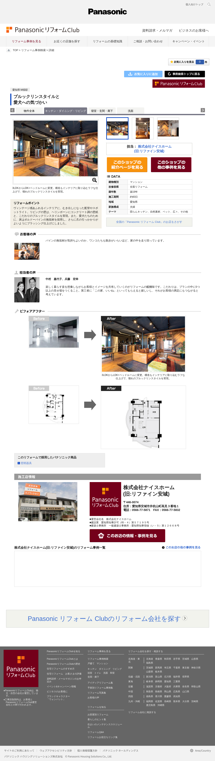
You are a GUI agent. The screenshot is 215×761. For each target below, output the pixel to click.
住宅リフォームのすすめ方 (61, 668)
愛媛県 (167, 696)
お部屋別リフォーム (98, 714)
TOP (15, 50)
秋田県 (167, 659)
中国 (130, 691)
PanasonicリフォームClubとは (62, 659)
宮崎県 (194, 701)
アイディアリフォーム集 (100, 682)
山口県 (185, 691)
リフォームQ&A (96, 732)
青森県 (158, 659)
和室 (112, 673)
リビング (117, 669)
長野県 (185, 676)
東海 (130, 681)
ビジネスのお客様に (57, 691)
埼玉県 (167, 667)
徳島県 (149, 696)
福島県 (149, 663)
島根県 (158, 691)
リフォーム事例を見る (26, 41)
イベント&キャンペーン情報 (61, 686)
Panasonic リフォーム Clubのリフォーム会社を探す (104, 618)
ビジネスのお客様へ (194, 30)
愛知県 (167, 681)
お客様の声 (93, 697)
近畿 (130, 686)
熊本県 (176, 701)
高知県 (176, 696)
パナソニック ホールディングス (120, 750)
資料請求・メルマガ (157, 30)
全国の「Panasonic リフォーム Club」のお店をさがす (149, 221)
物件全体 (29, 110)
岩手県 (176, 659)
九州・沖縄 (134, 701)
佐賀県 (158, 701)
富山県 (158, 676)
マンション (102, 663)
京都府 (158, 686)
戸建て (91, 663)
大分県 (185, 701)
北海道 (149, 659)
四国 (130, 696)
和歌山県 (196, 686)
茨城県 (149, 667)
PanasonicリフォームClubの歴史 (63, 664)
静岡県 (158, 681)
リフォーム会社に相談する (142, 712)
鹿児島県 (150, 705)
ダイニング (104, 669)
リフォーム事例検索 (33, 50)
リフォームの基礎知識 (107, 41)
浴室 (90, 673)
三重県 (176, 681)
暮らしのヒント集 (97, 719)
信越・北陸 (134, 676)
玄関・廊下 (93, 677)
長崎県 (167, 701)
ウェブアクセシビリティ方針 (55, 750)
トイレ (97, 673)
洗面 (130, 110)
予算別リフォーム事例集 (100, 687)
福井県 (176, 676)
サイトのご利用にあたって (19, 750)
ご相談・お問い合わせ (148, 41)
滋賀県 (149, 686)
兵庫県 (176, 686)
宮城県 (185, 659)
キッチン (92, 669)
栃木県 (158, 671)
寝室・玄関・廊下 (102, 110)
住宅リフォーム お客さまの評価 (64, 673)
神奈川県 (196, 667)
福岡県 (149, 701)
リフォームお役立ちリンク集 (103, 737)
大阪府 (167, 686)
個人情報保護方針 (87, 750)
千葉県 (176, 667)
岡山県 (167, 691)
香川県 (158, 696)
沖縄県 (160, 705)
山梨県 (149, 671)
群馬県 (158, 667)
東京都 (185, 667)
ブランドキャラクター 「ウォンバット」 (58, 697)
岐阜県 (149, 681)
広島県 (176, 691)
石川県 (167, 676)
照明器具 (26, 463)
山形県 (194, 659)
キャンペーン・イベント (188, 41)
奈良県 (185, 686)
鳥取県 (149, 691)
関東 (130, 667)
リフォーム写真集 (97, 692)
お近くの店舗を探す (67, 41)
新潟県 (149, 676)
